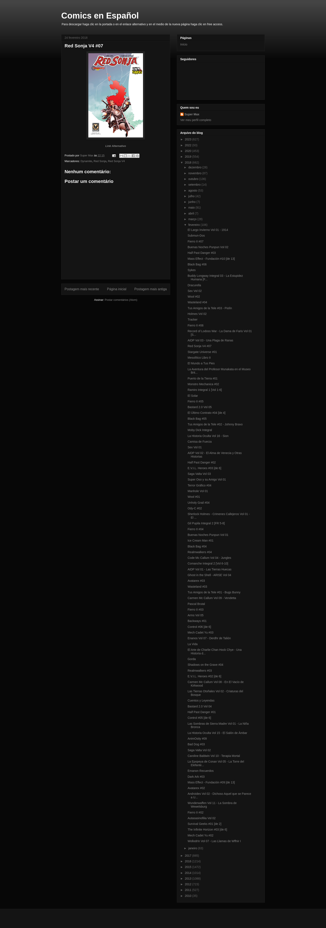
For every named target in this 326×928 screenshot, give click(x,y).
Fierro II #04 (195, 529)
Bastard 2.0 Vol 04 (200, 706)
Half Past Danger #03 (202, 252)
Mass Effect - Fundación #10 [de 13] (211, 258)
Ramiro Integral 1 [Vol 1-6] (205, 389)
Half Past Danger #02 (202, 462)
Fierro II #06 (195, 325)
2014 (188, 873)
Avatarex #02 (196, 788)
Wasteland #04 (197, 302)
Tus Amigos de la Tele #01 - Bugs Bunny (214, 592)
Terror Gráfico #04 (199, 485)
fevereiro (194, 224)
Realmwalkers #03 (200, 670)
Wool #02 (194, 296)
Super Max (191, 114)
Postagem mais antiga (150, 289)
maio (191, 207)
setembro (194, 184)
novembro (195, 173)
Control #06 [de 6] (199, 626)
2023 (188, 139)
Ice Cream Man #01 (200, 540)
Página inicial (116, 289)
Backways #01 (197, 621)
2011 (188, 890)
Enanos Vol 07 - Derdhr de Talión (209, 638)
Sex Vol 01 (195, 447)
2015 (188, 867)
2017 (188, 855)
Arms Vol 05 (195, 615)
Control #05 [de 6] (199, 717)
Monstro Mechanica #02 (203, 384)
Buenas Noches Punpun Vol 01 (208, 535)
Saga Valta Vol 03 (199, 473)
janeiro (193, 848)
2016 (188, 861)
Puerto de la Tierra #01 (202, 378)
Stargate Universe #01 (202, 352)
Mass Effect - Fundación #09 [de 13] (211, 782)
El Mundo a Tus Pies (201, 363)
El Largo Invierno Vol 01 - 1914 (208, 230)
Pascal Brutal (196, 604)
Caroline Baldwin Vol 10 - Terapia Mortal (214, 756)
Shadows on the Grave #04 (205, 664)
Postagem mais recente (82, 289)
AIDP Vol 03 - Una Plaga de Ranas (210, 340)
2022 (188, 145)
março (192, 219)
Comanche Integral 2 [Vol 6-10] (208, 563)
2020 (188, 151)
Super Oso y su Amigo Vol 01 (207, 479)
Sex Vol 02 (195, 291)
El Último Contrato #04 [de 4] (206, 412)
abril (191, 213)
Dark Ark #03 (196, 776)
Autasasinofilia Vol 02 (202, 818)
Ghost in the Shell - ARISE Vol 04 (209, 575)
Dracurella (194, 285)
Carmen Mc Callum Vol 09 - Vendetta (212, 598)
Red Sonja (100, 161)
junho (192, 202)
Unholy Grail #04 (198, 502)
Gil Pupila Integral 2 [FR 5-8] (206, 523)
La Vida (192, 644)
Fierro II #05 (195, 401)
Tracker (192, 319)
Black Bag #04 (197, 546)
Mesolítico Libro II (199, 357)
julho (191, 196)
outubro (193, 179)
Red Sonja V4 (116, 161)
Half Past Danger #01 (202, 712)
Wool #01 (194, 496)
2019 (188, 156)
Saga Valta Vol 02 (199, 750)
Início (183, 44)
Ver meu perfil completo (195, 120)
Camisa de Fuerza (200, 441)
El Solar (193, 395)
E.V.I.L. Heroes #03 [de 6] (204, 468)
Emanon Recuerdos (201, 770)
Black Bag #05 (197, 418)
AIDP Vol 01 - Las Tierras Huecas (209, 569)
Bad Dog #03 (196, 744)
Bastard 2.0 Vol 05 (200, 407)
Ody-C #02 (195, 508)
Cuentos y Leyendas (201, 700)
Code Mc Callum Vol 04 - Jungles (209, 557)
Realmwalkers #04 (200, 552)
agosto (193, 190)
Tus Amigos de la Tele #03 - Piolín (210, 308)
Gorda (192, 659)
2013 (188, 878)
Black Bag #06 (197, 264)
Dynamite (86, 161)
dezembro (195, 167)
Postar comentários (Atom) (121, 299)
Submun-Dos (196, 235)
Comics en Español (100, 15)
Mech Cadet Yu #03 (200, 632)
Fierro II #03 (195, 609)
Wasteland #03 (197, 586)
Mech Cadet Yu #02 (200, 835)
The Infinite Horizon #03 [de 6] (207, 829)
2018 (188, 162)
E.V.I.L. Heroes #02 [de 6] (204, 676)
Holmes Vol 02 (197, 314)
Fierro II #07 (195, 241)
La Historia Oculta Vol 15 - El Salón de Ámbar (217, 733)
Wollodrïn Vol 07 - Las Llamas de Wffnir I (214, 841)
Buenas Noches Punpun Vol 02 (208, 247)
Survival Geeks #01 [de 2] (204, 823)
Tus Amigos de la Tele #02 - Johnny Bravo (215, 424)
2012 (188, 884)
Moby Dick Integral (200, 430)
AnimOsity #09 (197, 738)
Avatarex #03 (196, 580)
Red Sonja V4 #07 (200, 346)
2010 (188, 895)
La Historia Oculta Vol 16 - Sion (208, 436)
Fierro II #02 (195, 812)
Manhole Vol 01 (198, 491)
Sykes (192, 270)
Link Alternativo (115, 146)
